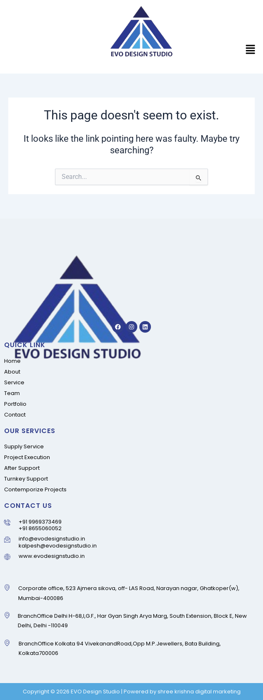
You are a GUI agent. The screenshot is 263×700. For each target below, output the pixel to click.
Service (14, 382)
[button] (250, 50)
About (12, 372)
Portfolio (15, 404)
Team (12, 393)
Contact (15, 415)
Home (12, 361)
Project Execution (27, 457)
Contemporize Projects (35, 489)
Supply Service (24, 446)
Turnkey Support (26, 479)
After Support (22, 468)
